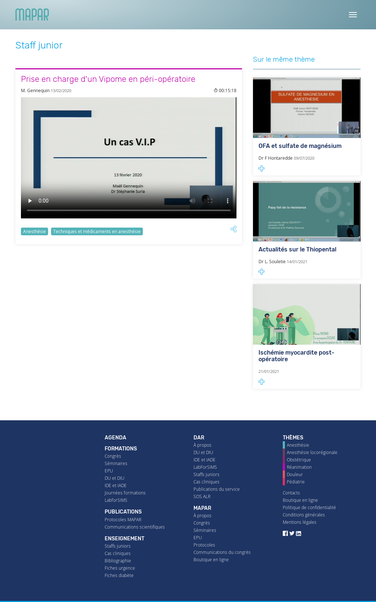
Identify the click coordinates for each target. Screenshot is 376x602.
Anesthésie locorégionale (312, 452)
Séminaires (116, 463)
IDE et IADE (116, 485)
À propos (203, 445)
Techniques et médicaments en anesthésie (97, 231)
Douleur (295, 474)
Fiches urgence (120, 568)
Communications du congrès (222, 552)
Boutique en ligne (211, 559)
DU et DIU (114, 478)
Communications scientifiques (135, 527)
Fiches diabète (119, 575)
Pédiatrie (296, 482)
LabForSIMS (205, 467)
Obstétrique (299, 460)
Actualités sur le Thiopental (297, 249)
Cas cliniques (118, 553)
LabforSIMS (116, 500)
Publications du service (217, 489)
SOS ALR (202, 496)
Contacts (291, 493)
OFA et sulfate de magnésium (299, 145)
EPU (109, 471)
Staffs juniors (118, 546)
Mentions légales (300, 522)
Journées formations (125, 493)
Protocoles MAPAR (123, 519)
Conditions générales (304, 515)
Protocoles (204, 545)
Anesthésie (34, 231)
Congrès (113, 456)
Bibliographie (118, 561)
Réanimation (299, 467)
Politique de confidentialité (309, 507)
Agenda (115, 438)
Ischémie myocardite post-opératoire (296, 356)
